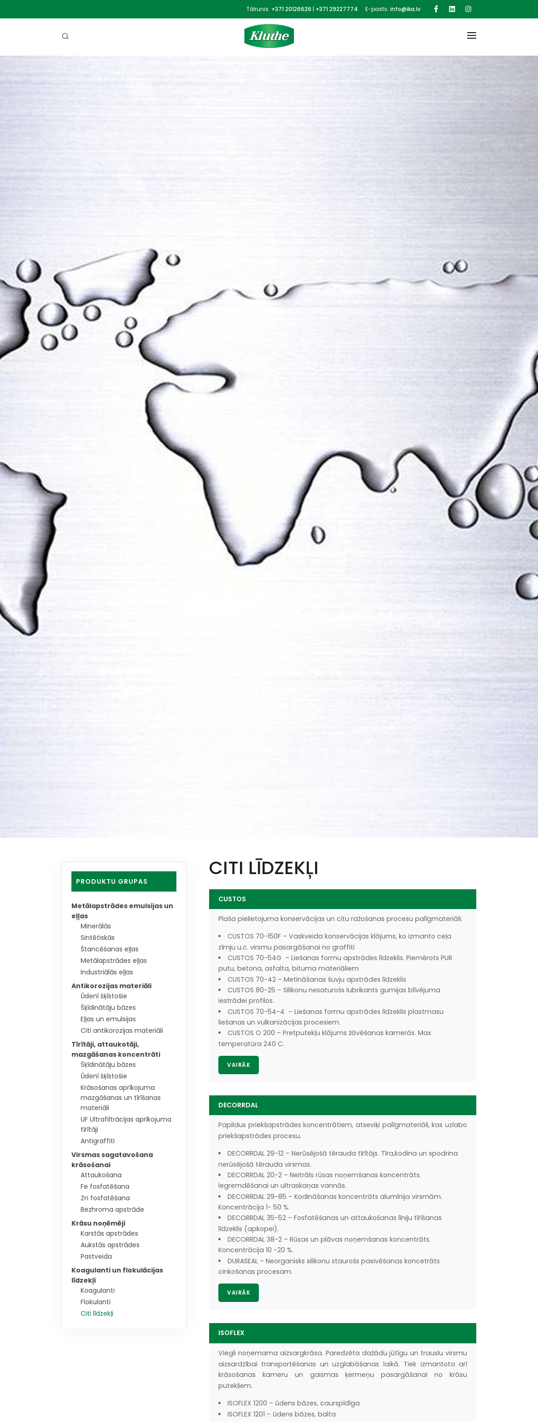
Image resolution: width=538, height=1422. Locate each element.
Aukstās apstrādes (111, 1244)
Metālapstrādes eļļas (115, 960)
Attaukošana (102, 1175)
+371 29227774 (337, 9)
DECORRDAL (238, 1105)
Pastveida (97, 1256)
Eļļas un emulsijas (109, 1019)
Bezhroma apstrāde (113, 1209)
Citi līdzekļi (97, 1313)
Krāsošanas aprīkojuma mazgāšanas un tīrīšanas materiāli (122, 1097)
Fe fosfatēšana (106, 1186)
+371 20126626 (291, 9)
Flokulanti (96, 1302)
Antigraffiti (98, 1141)
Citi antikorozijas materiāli (123, 1030)
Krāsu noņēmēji (98, 1223)
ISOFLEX (231, 1332)
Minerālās (96, 926)
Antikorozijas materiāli (111, 985)
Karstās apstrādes (111, 1233)
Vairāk (238, 1065)
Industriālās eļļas (108, 972)
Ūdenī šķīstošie (104, 996)
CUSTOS (232, 899)
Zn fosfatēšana (106, 1198)
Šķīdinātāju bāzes (109, 1007)
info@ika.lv (405, 9)
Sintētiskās (98, 937)
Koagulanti (98, 1290)
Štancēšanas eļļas (110, 949)
